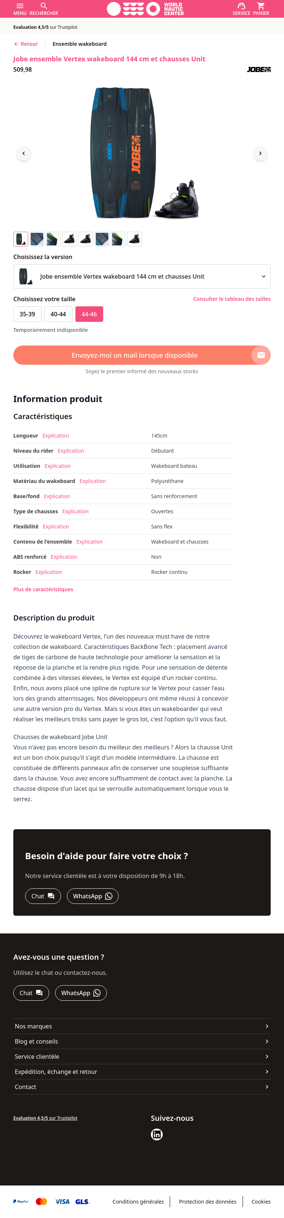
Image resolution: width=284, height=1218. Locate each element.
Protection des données (207, 1201)
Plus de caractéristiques (43, 589)
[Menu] (20, 9)
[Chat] (43, 896)
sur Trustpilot (45, 27)
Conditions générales (138, 1201)
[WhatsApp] (93, 896)
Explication (56, 435)
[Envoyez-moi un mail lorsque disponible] (142, 355)
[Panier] (261, 9)
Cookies (261, 1201)
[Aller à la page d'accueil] (145, 9)
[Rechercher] (44, 9)
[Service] (241, 9)
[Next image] (260, 153)
